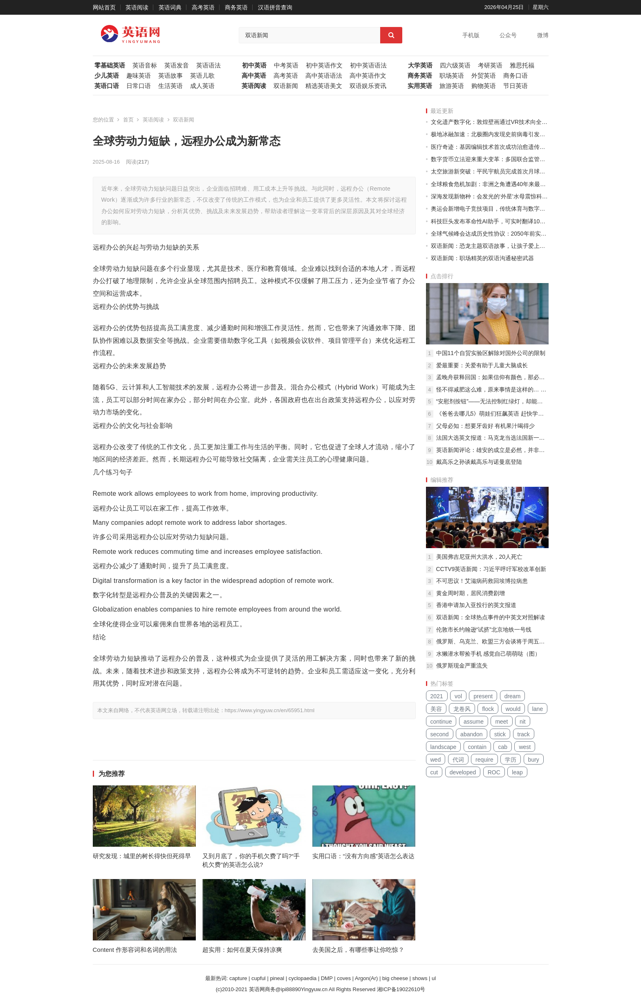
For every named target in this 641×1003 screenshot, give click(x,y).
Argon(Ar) (366, 978)
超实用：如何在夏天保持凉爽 (242, 949)
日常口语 (138, 86)
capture (238, 978)
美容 (436, 709)
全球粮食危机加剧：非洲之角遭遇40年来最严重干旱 (490, 184)
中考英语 (286, 65)
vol (458, 696)
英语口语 (106, 86)
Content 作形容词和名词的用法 (135, 949)
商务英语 (236, 7)
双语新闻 (285, 86)
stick (500, 734)
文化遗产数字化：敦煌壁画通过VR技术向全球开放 (490, 122)
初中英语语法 (368, 65)
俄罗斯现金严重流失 (462, 665)
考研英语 (490, 65)
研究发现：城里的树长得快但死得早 (142, 855)
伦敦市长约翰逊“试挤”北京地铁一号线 (483, 629)
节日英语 (515, 86)
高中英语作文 (368, 75)
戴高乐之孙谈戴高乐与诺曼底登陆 (479, 462)
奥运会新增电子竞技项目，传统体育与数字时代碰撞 (490, 208)
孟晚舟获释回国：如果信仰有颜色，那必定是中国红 (492, 377)
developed (463, 772)
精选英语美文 (323, 86)
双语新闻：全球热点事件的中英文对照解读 (490, 617)
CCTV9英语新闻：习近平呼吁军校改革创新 (491, 569)
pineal (277, 978)
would (513, 709)
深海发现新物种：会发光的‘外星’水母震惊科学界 (490, 196)
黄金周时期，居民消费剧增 (470, 593)
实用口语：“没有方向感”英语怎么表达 (363, 855)
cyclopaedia (303, 978)
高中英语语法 (323, 75)
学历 (510, 759)
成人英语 (202, 86)
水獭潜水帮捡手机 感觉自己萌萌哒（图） (488, 653)
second (439, 734)
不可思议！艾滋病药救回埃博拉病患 (482, 581)
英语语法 (208, 65)
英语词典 (170, 7)
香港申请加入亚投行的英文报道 (476, 605)
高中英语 (254, 75)
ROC (494, 772)
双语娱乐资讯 (368, 86)
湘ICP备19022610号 (401, 989)
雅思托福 (522, 65)
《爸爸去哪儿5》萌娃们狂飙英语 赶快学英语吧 (492, 413)
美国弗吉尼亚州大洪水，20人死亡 (479, 556)
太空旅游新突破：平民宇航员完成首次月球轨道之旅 (490, 171)
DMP (327, 978)
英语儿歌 (202, 75)
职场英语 (451, 75)
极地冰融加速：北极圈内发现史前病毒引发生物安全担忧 (490, 134)
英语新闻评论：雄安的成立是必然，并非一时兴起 (492, 450)
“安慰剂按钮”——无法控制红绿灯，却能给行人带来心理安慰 (492, 401)
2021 (436, 696)
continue (441, 721)
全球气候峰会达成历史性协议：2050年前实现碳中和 (490, 233)
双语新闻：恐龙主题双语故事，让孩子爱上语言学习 (490, 246)
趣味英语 (138, 75)
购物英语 (483, 86)
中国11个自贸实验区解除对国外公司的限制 (491, 353)
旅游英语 (451, 86)
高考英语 (203, 7)
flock (488, 709)
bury (533, 759)
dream (512, 696)
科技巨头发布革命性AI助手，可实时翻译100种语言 (490, 221)
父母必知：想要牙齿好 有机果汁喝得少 (485, 426)
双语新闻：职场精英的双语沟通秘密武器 (482, 258)
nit (523, 721)
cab (502, 747)
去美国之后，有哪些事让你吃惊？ (358, 949)
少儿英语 (106, 75)
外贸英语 (483, 75)
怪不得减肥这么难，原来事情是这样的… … (491, 389)
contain (477, 747)
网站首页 (104, 7)
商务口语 (515, 75)
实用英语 (420, 86)
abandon (471, 734)
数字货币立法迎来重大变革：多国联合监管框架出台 (490, 159)
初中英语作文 (324, 65)
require (484, 759)
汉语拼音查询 (275, 7)
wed (435, 759)
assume (474, 721)
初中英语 (254, 65)
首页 (128, 120)
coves (344, 978)
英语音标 (144, 65)
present (483, 696)
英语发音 (176, 65)
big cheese (395, 978)
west (525, 747)
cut (434, 772)
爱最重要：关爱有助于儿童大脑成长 (482, 365)
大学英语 (420, 65)
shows (420, 978)
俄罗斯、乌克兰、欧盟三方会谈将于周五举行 (492, 641)
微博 (543, 35)
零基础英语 (109, 65)
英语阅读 (137, 7)
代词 (458, 759)
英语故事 (170, 75)
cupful (258, 978)
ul (434, 978)
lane (537, 709)
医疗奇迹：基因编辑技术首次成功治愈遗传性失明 (490, 147)
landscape (443, 747)
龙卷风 (462, 709)
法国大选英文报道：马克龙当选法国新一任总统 (492, 437)
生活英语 (170, 86)
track (524, 734)
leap (517, 772)
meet (501, 721)
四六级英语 (455, 65)
